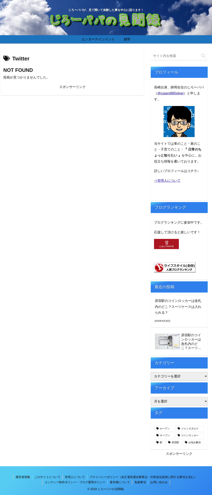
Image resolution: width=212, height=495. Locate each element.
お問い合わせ (159, 482)
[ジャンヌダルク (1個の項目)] (190, 429)
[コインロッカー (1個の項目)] (190, 435)
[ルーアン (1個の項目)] (164, 429)
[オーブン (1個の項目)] (164, 435)
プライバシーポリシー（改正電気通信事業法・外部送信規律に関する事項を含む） (143, 477)
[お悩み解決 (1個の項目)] (193, 443)
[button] (203, 55)
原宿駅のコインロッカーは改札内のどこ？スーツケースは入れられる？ (178, 306)
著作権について (120, 482)
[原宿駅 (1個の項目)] (174, 443)
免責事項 (140, 482)
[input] (179, 56)
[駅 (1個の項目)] (159, 443)
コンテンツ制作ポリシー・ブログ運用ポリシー (75, 482)
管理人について (75, 477)
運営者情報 (23, 477)
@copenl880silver (170, 93)
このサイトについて (47, 477)
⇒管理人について (167, 180)
